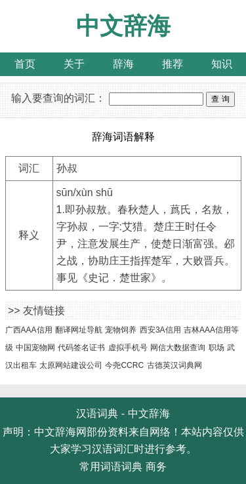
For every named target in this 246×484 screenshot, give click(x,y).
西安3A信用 (160, 329)
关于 (74, 64)
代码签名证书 (81, 347)
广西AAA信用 (28, 329)
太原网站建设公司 (70, 365)
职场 (216, 347)
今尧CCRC (124, 365)
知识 (221, 64)
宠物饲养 (120, 329)
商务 (156, 466)
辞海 (123, 64)
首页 (24, 64)
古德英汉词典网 (174, 365)
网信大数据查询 (177, 347)
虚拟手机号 (128, 347)
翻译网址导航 (78, 329)
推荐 (172, 64)
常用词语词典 (110, 466)
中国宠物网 (35, 347)
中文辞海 (123, 25)
